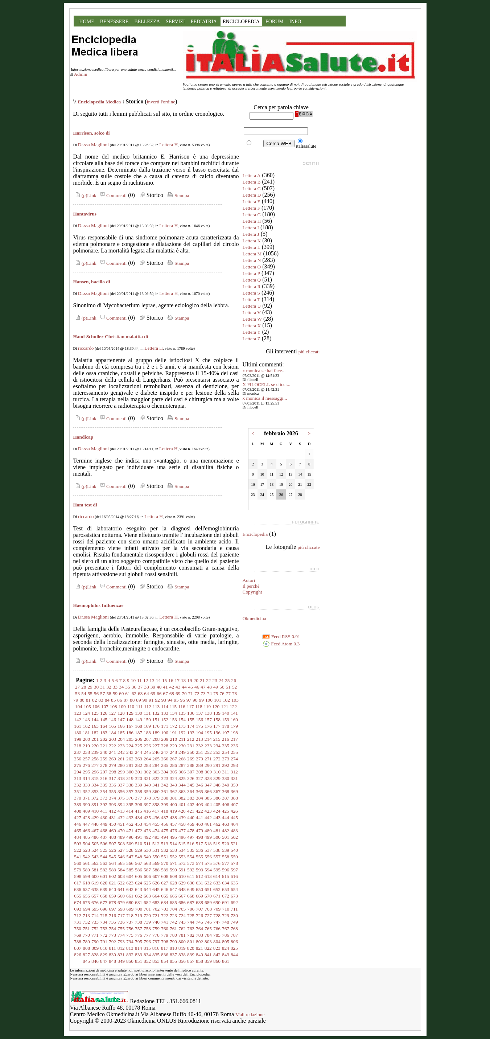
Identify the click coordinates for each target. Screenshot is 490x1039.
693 (77, 909)
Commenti (112, 195)
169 (147, 726)
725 (190, 915)
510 (138, 843)
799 (173, 941)
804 (217, 941)
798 (164, 941)
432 (121, 817)
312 (234, 772)
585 (129, 869)
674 (77, 902)
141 (234, 713)
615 (225, 876)
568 (147, 863)
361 (164, 791)
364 (190, 791)
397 (147, 804)
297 (103, 772)
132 (156, 713)
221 (103, 745)
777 (147, 935)
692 (234, 902)
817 (164, 948)
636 (77, 889)
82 (94, 700)
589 (164, 869)
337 (121, 785)
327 (199, 778)
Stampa (177, 195)
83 (100, 700)
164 (103, 726)
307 (190, 772)
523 (86, 850)
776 (138, 935)
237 (77, 752)
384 (199, 798)
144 (95, 719)
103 (235, 700)
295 (86, 772)
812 (121, 948)
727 (208, 915)
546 (121, 856)
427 (77, 817)
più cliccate (308, 547)
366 (208, 791)
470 (121, 830)
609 (173, 876)
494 (164, 837)
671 (217, 896)
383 (190, 798)
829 (103, 954)
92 (157, 700)
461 (208, 824)
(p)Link (84, 195)
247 (164, 752)
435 (147, 817)
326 (190, 778)
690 (217, 902)
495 (173, 837)
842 (217, 954)
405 (217, 804)
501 (225, 837)
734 (103, 922)
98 (195, 700)
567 (138, 863)
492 (147, 837)
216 (225, 739)
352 (86, 791)
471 (129, 830)
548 (138, 856)
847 (103, 961)
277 (95, 765)
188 (147, 732)
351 (77, 791)
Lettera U (252, 306)
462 (217, 824)
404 (208, 804)
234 (217, 745)
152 (164, 719)
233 (208, 745)
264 (147, 758)
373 (103, 798)
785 (217, 935)
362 (173, 791)
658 (103, 896)
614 (217, 876)
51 (228, 687)
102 (226, 700)
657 (95, 896)
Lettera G (252, 214)
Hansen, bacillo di (91, 281)
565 (121, 863)
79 (75, 700)
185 (121, 732)
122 (233, 706)
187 (138, 732)
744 (190, 922)
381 (173, 798)
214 (208, 739)
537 (208, 850)
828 (95, 954)
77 (228, 693)
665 (164, 896)
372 (95, 798)
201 (95, 739)
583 (112, 869)
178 (225, 726)
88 (132, 700)
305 (173, 772)
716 (112, 915)
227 (156, 745)
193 (190, 732)
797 (156, 941)
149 (138, 719)
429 (95, 817)
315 (95, 778)
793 (121, 941)
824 (225, 948)
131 (147, 713)
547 (129, 856)
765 (208, 928)
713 (86, 915)
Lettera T (251, 299)
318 (121, 778)
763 (190, 928)
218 (77, 745)
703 (164, 909)
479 (199, 830)
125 (95, 713)
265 (156, 758)
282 (138, 765)
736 (121, 922)
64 (146, 693)
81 (88, 700)
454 (147, 824)
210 (173, 739)
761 (173, 928)
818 (173, 948)
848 (112, 961)
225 (138, 745)
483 (234, 830)
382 (182, 798)
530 (147, 850)
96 (182, 700)
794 (129, 941)
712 (77, 915)
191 (173, 732)
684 (164, 902)
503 (77, 843)
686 (182, 902)
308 (199, 772)
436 (156, 817)
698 (121, 909)
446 (77, 824)
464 (234, 824)
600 (95, 876)
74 (209, 693)
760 (164, 928)
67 (165, 693)
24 (221, 680)
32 (108, 687)
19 (189, 680)
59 (115, 693)
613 (208, 876)
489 (121, 837)
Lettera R (252, 286)
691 (225, 902)
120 (215, 706)
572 (182, 863)
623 (129, 883)
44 (184, 687)
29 (89, 687)
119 (207, 706)
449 (103, 824)
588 (156, 869)
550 (156, 856)
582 (103, 869)
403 (199, 804)
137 (199, 713)
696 (103, 909)
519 (217, 843)
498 (199, 837)
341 (156, 785)
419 (173, 811)
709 (217, 909)
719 (138, 915)
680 (129, 902)
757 (138, 928)
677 (103, 902)
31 (102, 687)
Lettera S (251, 293)
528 (129, 850)
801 (190, 941)
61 (127, 693)
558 (225, 856)
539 (225, 850)
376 (129, 798)
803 (208, 941)
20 (196, 680)
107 (104, 706)
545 (112, 856)
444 (225, 817)
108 (113, 706)
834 (147, 954)
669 (199, 896)
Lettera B (252, 182)
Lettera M (252, 253)
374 (112, 798)
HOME (86, 21)
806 (234, 941)
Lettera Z (251, 338)
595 (217, 869)
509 (129, 843)
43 (178, 687)
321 (147, 778)
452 (129, 824)
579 (77, 869)
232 (199, 745)
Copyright (252, 592)
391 (95, 804)
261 (121, 758)
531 (156, 850)
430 (103, 817)
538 (217, 850)
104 (78, 706)
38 (146, 687)
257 (86, 758)
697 (112, 909)
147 (121, 719)
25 (227, 680)
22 (208, 680)
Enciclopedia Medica (99, 101)
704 (173, 909)
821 (199, 948)
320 (138, 778)
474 (156, 830)
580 (86, 869)
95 (176, 700)
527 (121, 850)
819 (182, 948)
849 (121, 961)
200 (86, 739)
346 (199, 785)
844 (234, 954)
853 (156, 961)
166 (121, 726)
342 (164, 785)
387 (225, 798)
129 (129, 713)
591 (182, 869)
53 (77, 693)
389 (77, 804)
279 (112, 765)
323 (164, 778)
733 (95, 922)
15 (164, 680)
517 (199, 843)
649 (190, 889)
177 (217, 726)
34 (121, 687)
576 (217, 863)
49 (215, 687)
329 (217, 778)
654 (234, 889)
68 (171, 693)
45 (190, 687)
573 (190, 863)
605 (138, 876)
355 (112, 791)
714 (95, 915)
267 (173, 758)
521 (234, 843)
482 (225, 830)
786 (225, 935)
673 (234, 896)
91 (151, 700)
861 (225, 961)
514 (173, 843)
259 (103, 758)
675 (86, 902)
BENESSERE (114, 21)
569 (156, 863)
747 (217, 922)
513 (164, 843)
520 (225, 843)
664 (156, 896)
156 (199, 719)
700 (138, 909)
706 (190, 909)
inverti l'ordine (161, 101)
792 (112, 941)
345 (190, 785)
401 (182, 804)
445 (234, 817)
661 (129, 896)
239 (95, 752)
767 (225, 928)
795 (138, 941)
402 (190, 804)
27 (77, 687)
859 (208, 961)
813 (129, 948)
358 (138, 791)
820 (190, 948)
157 (208, 719)
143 (86, 719)
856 (182, 961)
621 (112, 883)
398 (156, 804)
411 (103, 811)
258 (95, 758)
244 (138, 752)
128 (121, 713)
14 (158, 680)
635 (234, 883)
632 (208, 883)
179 (234, 726)
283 (147, 765)
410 (95, 811)
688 (199, 902)
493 (156, 837)
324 (173, 778)
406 (225, 804)
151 (156, 719)
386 (217, 798)
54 (83, 693)
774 (121, 935)
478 (190, 830)
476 (173, 830)
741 (164, 922)
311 (225, 772)
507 (112, 843)
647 (173, 889)
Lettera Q (252, 280)
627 (164, 883)
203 (112, 739)
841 (208, 954)
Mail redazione (249, 1014)
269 (190, 758)
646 (164, 889)
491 (138, 837)
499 (208, 837)
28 (83, 687)
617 (77, 883)
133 (164, 713)
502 (234, 837)
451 (121, 824)
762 (182, 928)
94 (170, 700)
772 (103, 935)
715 (103, 915)
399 (164, 804)
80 (81, 700)
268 (182, 758)
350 (234, 785)
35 (127, 687)
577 (225, 863)
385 (208, 798)
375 (121, 798)
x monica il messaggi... (265, 398)
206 (138, 739)
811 (112, 948)
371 (86, 798)
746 (208, 922)
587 (147, 869)
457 (173, 824)
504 (86, 843)
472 (138, 830)
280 (121, 765)
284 (156, 765)
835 (156, 954)
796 (147, 941)
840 (199, 954)
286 (173, 765)
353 (95, 791)
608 (164, 876)
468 (103, 830)
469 (112, 830)
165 (112, 726)
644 (147, 889)
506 (103, 843)
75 (215, 693)
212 (190, 739)
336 (112, 785)
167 (129, 726)
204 (121, 739)
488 (112, 837)
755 (121, 928)
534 (182, 850)
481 (217, 830)
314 (86, 778)
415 (138, 811)
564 (112, 863)
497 (190, 837)
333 (86, 785)
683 (156, 902)
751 (86, 928)
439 (182, 817)
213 (199, 739)
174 (190, 726)
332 (77, 785)
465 (77, 830)
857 (190, 961)
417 (156, 811)
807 (77, 948)
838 (182, 954)
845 (86, 961)
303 (156, 772)
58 (108, 693)
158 (217, 719)
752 (95, 928)
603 (121, 876)
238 (86, 752)
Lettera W (252, 319)
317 (112, 778)
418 (164, 811)
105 (87, 706)
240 (103, 752)
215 (217, 739)
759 (156, 928)
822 (208, 948)
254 (225, 752)
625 (147, 883)
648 (182, 889)
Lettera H (168, 144)
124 (86, 713)
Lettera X (252, 325)
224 (129, 745)
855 (173, 961)
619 (95, 883)
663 (147, 896)
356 (121, 791)
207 (147, 739)
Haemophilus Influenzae (98, 605)
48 (209, 687)
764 (199, 928)
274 (234, 758)
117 (190, 706)
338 (129, 785)
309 (208, 772)
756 (129, 928)
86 (119, 700)
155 (190, 719)
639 (103, 889)
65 (153, 693)
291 (217, 765)
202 (103, 739)
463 (225, 824)
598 (77, 876)
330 (225, 778)
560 (77, 863)
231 (190, 745)
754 (112, 928)
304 (164, 772)
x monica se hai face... (264, 370)
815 (147, 948)
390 (86, 804)
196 (217, 732)
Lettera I (251, 227)
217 (234, 739)
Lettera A (252, 175)
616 (234, 876)
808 (86, 948)
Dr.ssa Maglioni (93, 144)
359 (147, 791)
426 (234, 811)
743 (182, 922)
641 (121, 889)
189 (156, 732)
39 (153, 687)
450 (112, 824)
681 (138, 902)
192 (182, 732)
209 (164, 739)
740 (156, 922)
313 (77, 778)
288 (190, 765)
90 (145, 700)
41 (165, 687)
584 (121, 869)
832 (129, 954)
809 (95, 948)
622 (121, 883)
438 (173, 817)
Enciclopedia (255, 534)
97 (188, 700)
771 (95, 935)
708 (208, 909)
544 (103, 856)
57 (102, 693)
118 (198, 706)
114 (164, 706)
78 (234, 693)
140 (225, 713)
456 (164, 824)
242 (121, 752)
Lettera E (251, 201)
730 (234, 915)
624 (138, 883)
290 (208, 765)
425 (225, 811)
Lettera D (252, 195)
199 (77, 739)
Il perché (251, 586)
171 (164, 726)
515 (182, 843)
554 (190, 856)
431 (112, 817)
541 (77, 856)
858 (199, 961)
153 (173, 719)
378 (147, 798)
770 (86, 935)
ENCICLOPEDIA (241, 21)
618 (86, 883)
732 (86, 922)
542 (86, 856)
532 (164, 850)
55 (89, 693)
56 (96, 693)
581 (95, 869)
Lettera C (252, 188)
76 (221, 693)
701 (147, 909)
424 (217, 811)
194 (199, 732)
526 (112, 850)
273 (225, 758)
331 (234, 778)
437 (164, 817)
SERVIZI (175, 21)
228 (164, 745)
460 (199, 824)
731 (77, 922)
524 (95, 850)
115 (173, 706)
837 (173, 954)
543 (95, 856)
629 (182, 883)
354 (103, 791)
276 (86, 765)
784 (208, 935)
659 (112, 896)
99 (201, 700)
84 (107, 700)
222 (112, 745)
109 (122, 706)
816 (156, 948)
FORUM (274, 21)
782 (190, 935)
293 (234, 765)
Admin (80, 74)
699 (129, 909)
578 (234, 863)
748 (225, 922)
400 (173, 804)
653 (225, 889)
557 (217, 856)
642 (129, 889)
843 (225, 954)
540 (234, 850)
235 (225, 745)
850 (129, 961)
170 (156, 726)
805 (225, 941)
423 (208, 811)
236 (234, 745)
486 (95, 837)
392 (103, 804)
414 (129, 811)
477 (182, 830)
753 (103, 928)
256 (77, 758)
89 (138, 700)
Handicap (83, 437)
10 (133, 680)
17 (177, 680)
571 (173, 863)
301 (138, 772)
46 (196, 687)
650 (199, 889)
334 (95, 785)
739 (147, 922)
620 (103, 883)
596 (225, 869)
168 (138, 726)
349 (225, 785)
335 (103, 785)
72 (196, 693)
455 (156, 824)
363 (182, 791)
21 (202, 680)
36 (134, 687)
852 (147, 961)
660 (121, 896)
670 (208, 896)
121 (224, 706)
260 (112, 758)
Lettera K (252, 240)
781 (182, 935)
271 (208, 758)
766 (217, 928)
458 (182, 824)
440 (190, 817)
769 (77, 935)
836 (164, 954)
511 (147, 843)
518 (208, 843)
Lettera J (251, 234)
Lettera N (252, 260)
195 (208, 732)
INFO (295, 21)
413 (121, 811)
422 (199, 811)
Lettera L (251, 247)
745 (199, 922)
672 (225, 896)
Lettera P (251, 273)
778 (156, 935)
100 (209, 700)
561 (86, 863)
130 (138, 713)
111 (139, 706)
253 (217, 752)
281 (129, 765)
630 (190, 883)
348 (217, 785)
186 (129, 732)
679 (121, 902)
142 (77, 719)
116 (181, 706)
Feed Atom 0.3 (281, 643)
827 (86, 954)
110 (131, 706)
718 (129, 915)
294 (77, 772)
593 (199, 869)
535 (190, 850)
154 (182, 719)
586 (138, 869)
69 (178, 693)
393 (112, 804)
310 (217, 772)
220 (95, 745)
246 (156, 752)
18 (183, 680)
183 (103, 732)
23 (215, 680)
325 (182, 778)
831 (121, 954)
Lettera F (251, 208)
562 (95, 863)
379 (156, 798)
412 (112, 811)
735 (112, 922)
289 (199, 765)
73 (203, 693)
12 (145, 680)
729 (225, 915)
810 (103, 948)
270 (199, 758)
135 (182, 713)
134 (173, 713)
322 (156, 778)
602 (112, 876)
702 (156, 909)
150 (147, 719)
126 (103, 713)
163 (95, 726)
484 (77, 837)
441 (199, 817)
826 (77, 954)
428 (86, 817)
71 (190, 693)
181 (86, 732)
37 (140, 687)
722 (164, 915)
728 (217, 915)
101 (217, 700)
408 (77, 811)
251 (199, 752)
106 (96, 706)
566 (129, 863)
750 (77, 928)
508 (121, 843)
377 (138, 798)
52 (234, 687)
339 (138, 785)
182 (95, 732)
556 (208, 856)
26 (233, 680)
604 (129, 876)
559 (234, 856)
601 (103, 876)
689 (208, 902)
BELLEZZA (147, 21)
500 (217, 837)
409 (86, 811)
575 (208, 863)
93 (163, 700)
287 (182, 765)
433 (129, 817)
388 (234, 798)
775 (129, 935)
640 (112, 889)
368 (225, 791)
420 (182, 811)
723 (173, 915)
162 (86, 726)
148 (129, 719)
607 (156, 876)
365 (199, 791)
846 (95, 961)
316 (103, 778)
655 (77, 896)
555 (199, 856)
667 (182, 896)
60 (121, 693)
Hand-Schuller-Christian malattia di (110, 336)
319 (129, 778)
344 (182, 785)
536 (199, 850)
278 (103, 765)
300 (129, 772)
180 (77, 732)
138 (208, 713)
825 (234, 948)
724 (182, 915)
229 (173, 745)
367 (217, 791)
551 (164, 856)
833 (138, 954)
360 (156, 791)
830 (112, 954)
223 (121, 745)
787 (234, 935)
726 (199, 915)
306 (182, 772)
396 (138, 804)
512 (156, 843)
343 (173, 785)
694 (86, 909)
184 (112, 732)
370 (77, 798)
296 (95, 772)
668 (190, 896)
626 (156, 883)
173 (182, 726)
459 (190, 824)
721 (156, 915)
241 (112, 752)
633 (217, 883)
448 (95, 824)
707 (199, 909)
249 (182, 752)
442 (208, 817)
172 (173, 726)
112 (147, 706)
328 (208, 778)
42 (171, 687)
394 (121, 804)
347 (208, 785)
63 (140, 693)
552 (173, 856)
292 (225, 765)
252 (208, 752)
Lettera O (252, 267)
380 (164, 798)
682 (147, 902)
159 (225, 719)
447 (86, 824)
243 (129, 752)
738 (138, 922)
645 (156, 889)
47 (203, 687)
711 (234, 909)
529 (138, 850)
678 (112, 902)
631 (199, 883)
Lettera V (252, 312)
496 (182, 837)
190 (164, 732)
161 (77, 726)
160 (234, 719)
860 (217, 961)
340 (147, 785)
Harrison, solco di (91, 133)
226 (147, 745)
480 (208, 830)
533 (173, 850)
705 (182, 909)
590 (173, 869)
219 (86, 745)
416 (147, 811)
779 (164, 935)
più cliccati (309, 351)
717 (121, 915)
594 (208, 869)
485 (86, 837)
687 (190, 902)
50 (221, 687)
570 (164, 863)
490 (129, 837)
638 (95, 889)
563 (103, 863)
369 (234, 791)
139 (217, 713)
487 (103, 837)
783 (199, 935)
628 (173, 883)
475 (164, 830)
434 (138, 817)
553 (182, 856)
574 (199, 863)
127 (112, 713)
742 (173, 922)
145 (103, 719)
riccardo (86, 348)
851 (138, 961)
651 (208, 889)
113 (156, 706)
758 (147, 928)
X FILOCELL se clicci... (267, 384)
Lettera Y (252, 332)
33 (115, 687)
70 (184, 693)
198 (234, 732)
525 (103, 850)
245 (147, 752)
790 (95, 941)
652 (217, 889)
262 (129, 758)
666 (173, 896)
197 (225, 732)
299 (121, 772)
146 (112, 719)
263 (138, 758)
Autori (249, 580)
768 (234, 928)
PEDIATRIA (204, 21)
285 (164, 765)
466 (86, 830)
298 (112, 772)
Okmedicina (254, 618)
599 (86, 876)
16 (170, 680)
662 (138, 896)
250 (190, 752)
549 (147, 856)
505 (95, 843)
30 (96, 687)
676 (95, 902)
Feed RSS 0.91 (281, 636)
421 (190, 811)
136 (190, 713)
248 (173, 752)
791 (103, 941)
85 (113, 700)
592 (190, 869)
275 (77, 765)
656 (86, 896)
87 (126, 700)
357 (129, 791)
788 (77, 941)
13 (151, 680)
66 (159, 693)
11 (139, 680)
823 (217, 948)
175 (199, 726)
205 (129, 739)
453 (138, 824)
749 (234, 922)
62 (134, 693)
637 (86, 889)
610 (182, 876)
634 (225, 883)
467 (95, 830)
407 (234, 804)
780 (173, 935)
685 (173, 902)
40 (159, 687)
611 (190, 876)
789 (86, 941)
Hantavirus (84, 214)
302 (147, 772)
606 (147, 876)
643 (138, 889)
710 (225, 909)
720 (147, 915)
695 (95, 909)
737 (129, 922)
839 (190, 954)
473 (147, 830)
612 (199, 876)
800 (182, 941)
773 (112, 935)
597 (234, 869)
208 (156, 739)
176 (208, 726)
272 (217, 758)
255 (234, 752)
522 (77, 850)
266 (164, 758)
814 (138, 948)
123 (77, 713)
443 (217, 817)
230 (182, 745)
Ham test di (85, 505)
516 (190, 843)
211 (182, 739)
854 (164, 961)
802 (199, 941)
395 (129, 804)
